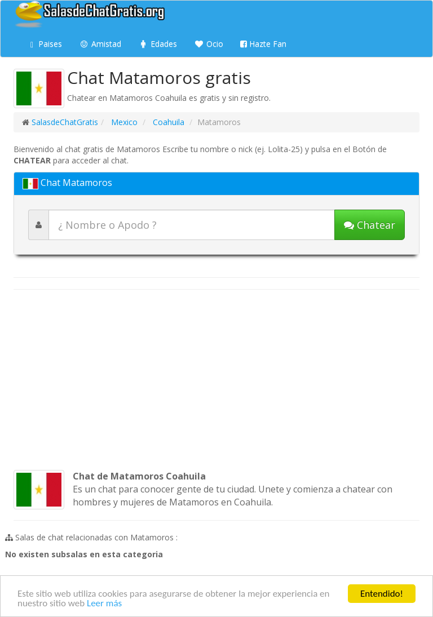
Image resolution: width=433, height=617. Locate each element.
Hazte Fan (263, 43)
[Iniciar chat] (369, 225)
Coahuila (167, 122)
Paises (46, 43)
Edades (157, 43)
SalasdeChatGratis (65, 122)
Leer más (104, 604)
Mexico (123, 122)
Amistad (100, 43)
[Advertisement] (216, 380)
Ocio (208, 43)
